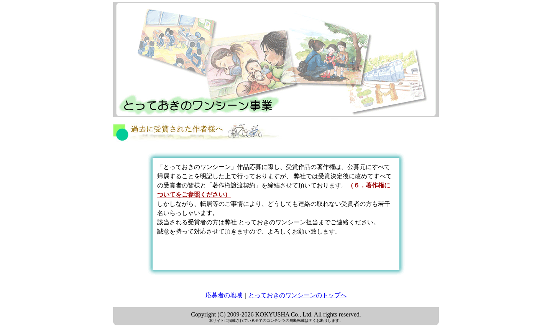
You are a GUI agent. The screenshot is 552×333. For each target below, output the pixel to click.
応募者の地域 (223, 295)
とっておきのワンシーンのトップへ (297, 295)
